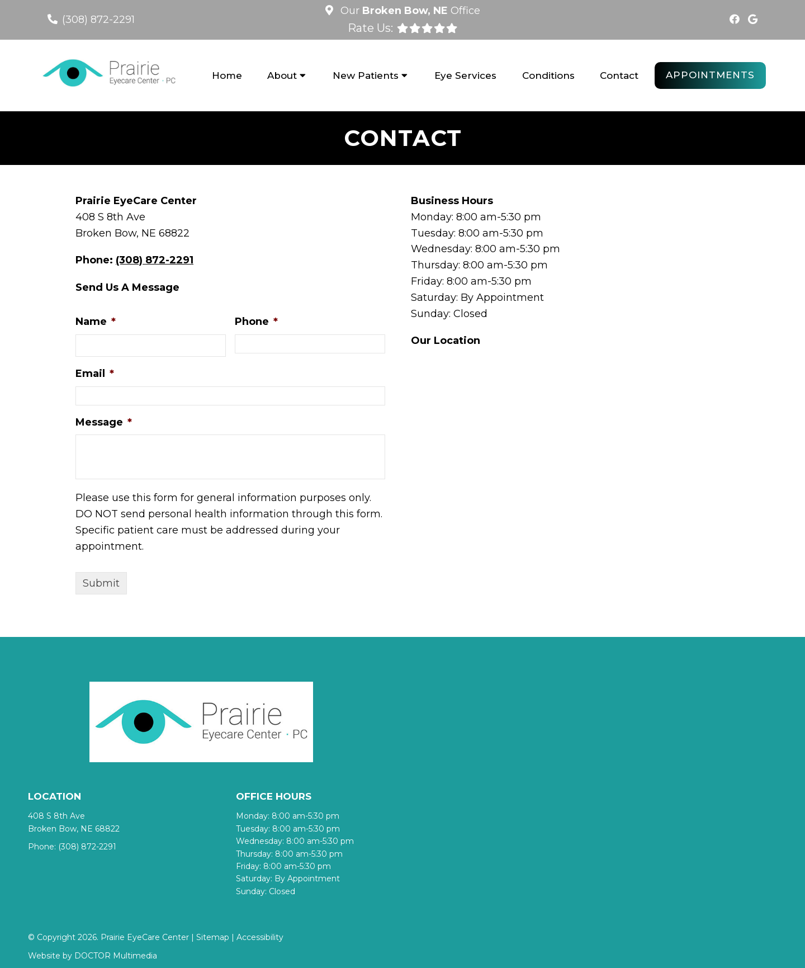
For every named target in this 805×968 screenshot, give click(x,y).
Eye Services (465, 75)
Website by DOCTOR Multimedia (92, 956)
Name (95, 321)
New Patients (366, 75)
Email (94, 373)
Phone (256, 321)
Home (227, 75)
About (282, 75)
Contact (619, 75)
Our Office (409, 10)
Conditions (548, 75)
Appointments (710, 75)
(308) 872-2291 (98, 19)
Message (103, 422)
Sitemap (212, 937)
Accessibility (259, 937)
